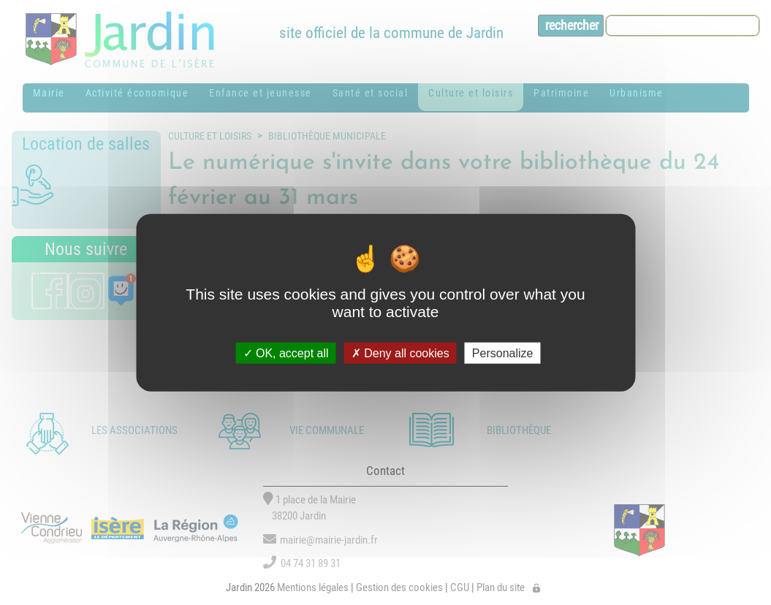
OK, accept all (286, 352)
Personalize (502, 352)
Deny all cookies (400, 352)
